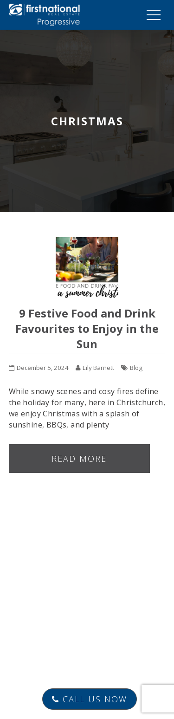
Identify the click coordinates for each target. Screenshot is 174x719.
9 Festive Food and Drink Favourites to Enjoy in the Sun (87, 328)
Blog (136, 367)
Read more (79, 458)
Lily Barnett (98, 367)
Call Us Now (89, 699)
